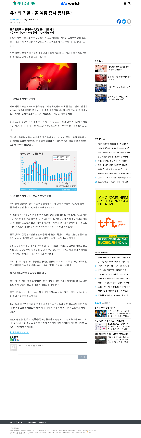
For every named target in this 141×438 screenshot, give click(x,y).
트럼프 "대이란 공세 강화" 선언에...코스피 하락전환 (116, 282)
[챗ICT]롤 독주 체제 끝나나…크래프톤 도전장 (114, 152)
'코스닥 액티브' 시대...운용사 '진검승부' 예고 (123, 342)
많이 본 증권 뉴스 (101, 252)
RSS (89, 432)
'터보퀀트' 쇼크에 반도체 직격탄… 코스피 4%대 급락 (117, 274)
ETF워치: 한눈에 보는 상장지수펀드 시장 (111, 334)
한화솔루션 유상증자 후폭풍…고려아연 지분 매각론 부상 (118, 144)
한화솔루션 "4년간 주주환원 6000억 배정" (113, 148)
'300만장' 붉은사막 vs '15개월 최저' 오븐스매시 (115, 181)
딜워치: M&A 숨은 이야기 (105, 307)
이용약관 (20, 422)
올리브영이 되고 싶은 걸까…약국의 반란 (112, 160)
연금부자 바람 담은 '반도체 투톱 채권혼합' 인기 (124, 339)
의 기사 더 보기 (19, 332)
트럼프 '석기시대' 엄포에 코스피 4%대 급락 (113, 286)
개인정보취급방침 (31, 422)
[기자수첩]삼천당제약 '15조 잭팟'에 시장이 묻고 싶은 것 (118, 165)
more (129, 303)
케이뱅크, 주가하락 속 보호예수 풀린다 (121, 329)
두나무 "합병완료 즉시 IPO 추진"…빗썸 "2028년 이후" (118, 169)
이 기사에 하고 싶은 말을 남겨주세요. (52, 349)
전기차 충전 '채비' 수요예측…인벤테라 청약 (123, 326)
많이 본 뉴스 (100, 138)
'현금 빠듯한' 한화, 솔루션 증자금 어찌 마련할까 (115, 156)
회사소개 (12, 422)
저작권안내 (42, 422)
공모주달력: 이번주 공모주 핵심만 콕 (109, 320)
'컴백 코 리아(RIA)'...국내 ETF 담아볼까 (122, 337)
